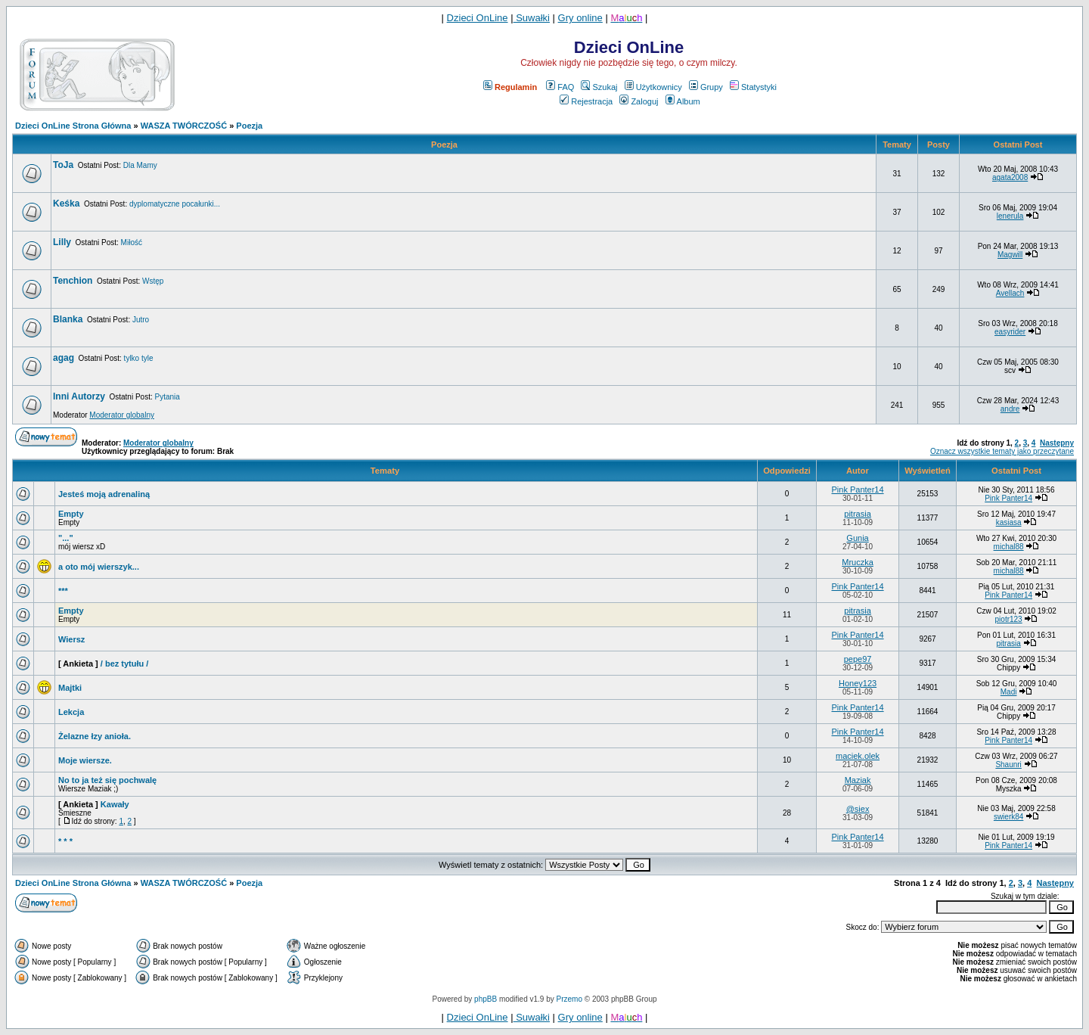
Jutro (140, 319)
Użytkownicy (653, 87)
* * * (65, 841)
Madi (1009, 692)
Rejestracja (586, 101)
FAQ (560, 87)
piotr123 (1008, 619)
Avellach (1010, 293)
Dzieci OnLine (477, 17)
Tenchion (72, 280)
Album (683, 101)
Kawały (115, 804)
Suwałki (531, 17)
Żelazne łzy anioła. (94, 736)
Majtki (70, 687)
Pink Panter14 (857, 489)
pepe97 (858, 659)
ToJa (63, 165)
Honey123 (857, 683)
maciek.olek (858, 755)
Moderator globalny (121, 415)
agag (63, 358)
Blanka (67, 319)
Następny (1057, 443)
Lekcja (71, 711)
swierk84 (1008, 817)
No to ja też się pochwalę (107, 780)
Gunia (857, 537)
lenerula (1010, 216)
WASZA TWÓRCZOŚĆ (184, 125)
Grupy (706, 87)
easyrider (1009, 332)
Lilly (62, 242)
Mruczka (857, 562)
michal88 (1009, 546)
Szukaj (599, 87)
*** (63, 590)
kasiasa (1009, 522)
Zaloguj (638, 101)
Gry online (580, 17)
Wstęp (152, 281)
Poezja (249, 125)
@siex (858, 808)
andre (1010, 409)
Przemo (569, 999)
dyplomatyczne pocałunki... (174, 204)
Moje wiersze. (85, 760)
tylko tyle (139, 358)
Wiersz (71, 639)
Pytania (166, 397)
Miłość (131, 242)
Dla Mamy (140, 165)
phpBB (485, 999)
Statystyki (753, 87)
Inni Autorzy (79, 396)
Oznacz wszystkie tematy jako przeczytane (1002, 451)
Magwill (1009, 254)
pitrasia (857, 513)
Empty (71, 513)
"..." (65, 537)
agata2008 (1010, 177)
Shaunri (1008, 764)
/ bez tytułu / (125, 663)
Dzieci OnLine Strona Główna (73, 125)
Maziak (858, 780)
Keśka (66, 203)
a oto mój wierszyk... (98, 566)
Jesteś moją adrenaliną (104, 494)
